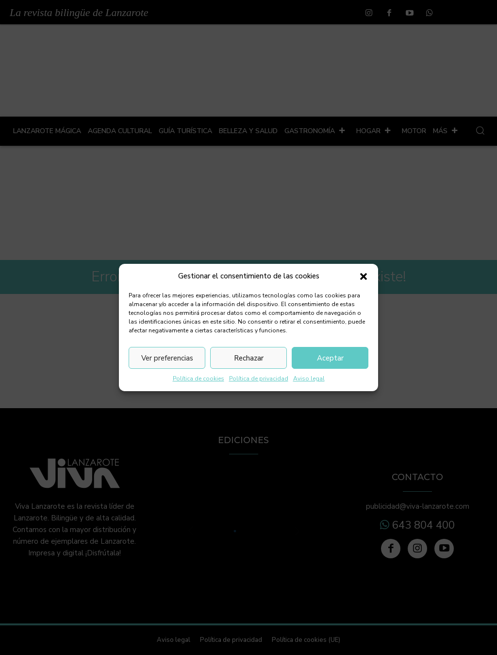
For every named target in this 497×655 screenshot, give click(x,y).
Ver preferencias (167, 358)
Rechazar (249, 358)
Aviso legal (309, 378)
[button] (363, 276)
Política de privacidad (258, 378)
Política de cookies (198, 378)
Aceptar (330, 358)
